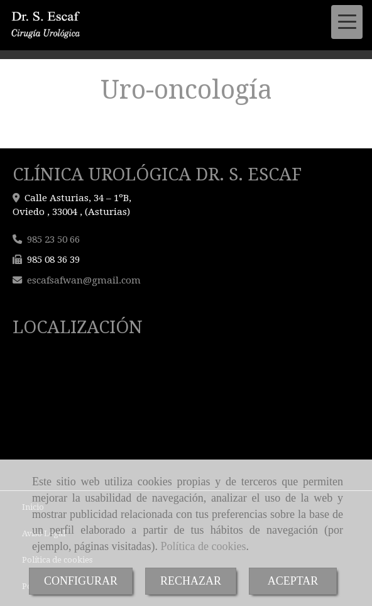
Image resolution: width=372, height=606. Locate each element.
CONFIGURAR (81, 581)
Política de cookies (203, 546)
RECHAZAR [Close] (190, 581)
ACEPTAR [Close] (293, 581)
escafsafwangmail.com (84, 280)
